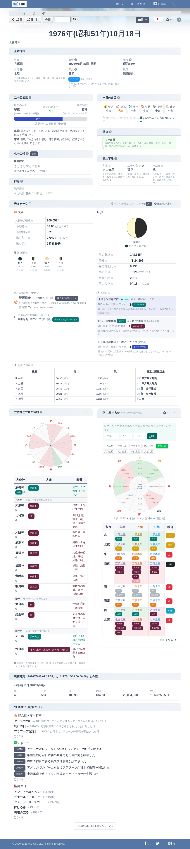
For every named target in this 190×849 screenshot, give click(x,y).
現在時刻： (16, 42)
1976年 (22, 13)
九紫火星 (148, 451)
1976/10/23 (38, 297)
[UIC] (19, 4)
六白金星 (108, 451)
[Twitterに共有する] (157, 843)
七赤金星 (122, 451)
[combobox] (158, 19)
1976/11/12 (137, 321)
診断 (152, 436)
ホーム (120, 4)
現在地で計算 (163, 203)
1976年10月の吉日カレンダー (157, 119)
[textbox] (158, 19)
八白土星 (135, 451)
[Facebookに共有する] (145, 843)
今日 (48, 19)
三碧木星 (135, 446)
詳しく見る (168, 639)
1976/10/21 (142, 299)
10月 (33, 13)
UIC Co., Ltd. (35, 843)
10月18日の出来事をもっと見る (95, 825)
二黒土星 (122, 446)
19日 (32, 19)
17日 (17, 19)
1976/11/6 (35, 319)
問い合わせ (138, 4)
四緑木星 (148, 446)
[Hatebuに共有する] (170, 843)
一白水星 (108, 446)
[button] (173, 4)
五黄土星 (162, 446)
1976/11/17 (125, 342)
